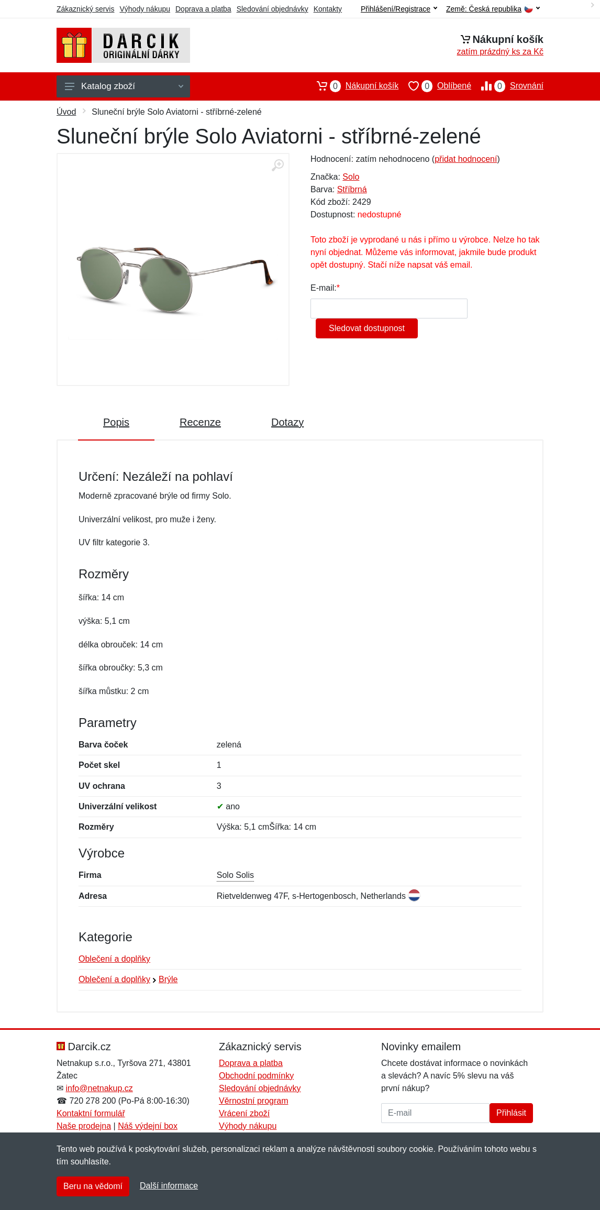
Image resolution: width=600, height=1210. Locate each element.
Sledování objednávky (272, 9)
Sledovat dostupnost (367, 328)
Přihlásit (511, 1112)
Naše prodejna (84, 1125)
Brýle (168, 979)
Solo (350, 176)
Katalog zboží (124, 86)
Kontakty (328, 9)
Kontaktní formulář (91, 1113)
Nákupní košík (352, 86)
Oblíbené (434, 86)
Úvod (66, 111)
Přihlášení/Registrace (399, 9)
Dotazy (287, 422)
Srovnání (507, 86)
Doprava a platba (203, 9)
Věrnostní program (253, 1100)
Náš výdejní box (147, 1125)
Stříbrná (352, 189)
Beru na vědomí (93, 1186)
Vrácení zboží (244, 1113)
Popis (116, 422)
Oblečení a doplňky (114, 958)
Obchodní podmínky (256, 1075)
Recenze (200, 422)
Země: (493, 9)
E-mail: (323, 287)
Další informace (169, 1185)
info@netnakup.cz (98, 1088)
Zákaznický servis (85, 9)
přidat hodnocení (466, 159)
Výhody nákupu (144, 9)
